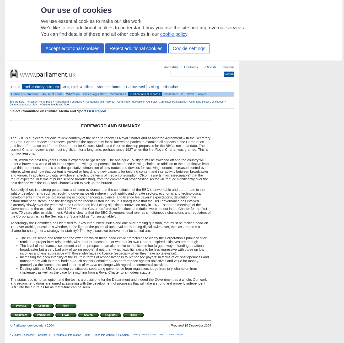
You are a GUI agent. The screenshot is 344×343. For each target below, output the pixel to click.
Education (170, 87)
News (190, 94)
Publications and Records (99, 101)
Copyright (123, 334)
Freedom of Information (67, 334)
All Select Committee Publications (166, 101)
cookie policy (173, 34)
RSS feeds (210, 67)
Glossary (29, 334)
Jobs (87, 334)
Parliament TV (173, 94)
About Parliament (110, 87)
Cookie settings (189, 48)
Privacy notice (140, 334)
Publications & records (145, 94)
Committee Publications (131, 101)
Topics (202, 94)
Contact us (228, 67)
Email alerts (191, 67)
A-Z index (15, 334)
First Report (97, 111)
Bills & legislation (94, 94)
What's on (73, 94)
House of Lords (52, 94)
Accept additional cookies (72, 48)
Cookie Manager (175, 334)
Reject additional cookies (136, 48)
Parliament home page (39, 101)
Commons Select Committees (206, 101)
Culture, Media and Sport (24, 104)
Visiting (153, 87)
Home (15, 87)
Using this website (104, 334)
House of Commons (24, 94)
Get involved (135, 87)
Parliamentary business (41, 87)
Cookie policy (156, 334)
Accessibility (171, 67)
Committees (118, 94)
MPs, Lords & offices (77, 87)
